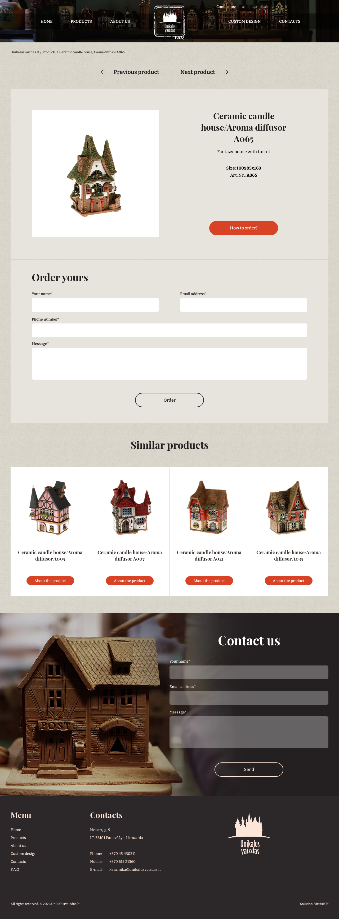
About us (120, 21)
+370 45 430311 (122, 853)
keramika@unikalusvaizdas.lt (262, 7)
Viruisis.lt (321, 904)
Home (46, 21)
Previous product (136, 72)
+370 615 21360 (122, 861)
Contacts (289, 21)
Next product (197, 72)
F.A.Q (15, 869)
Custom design (244, 21)
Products (81, 21)
